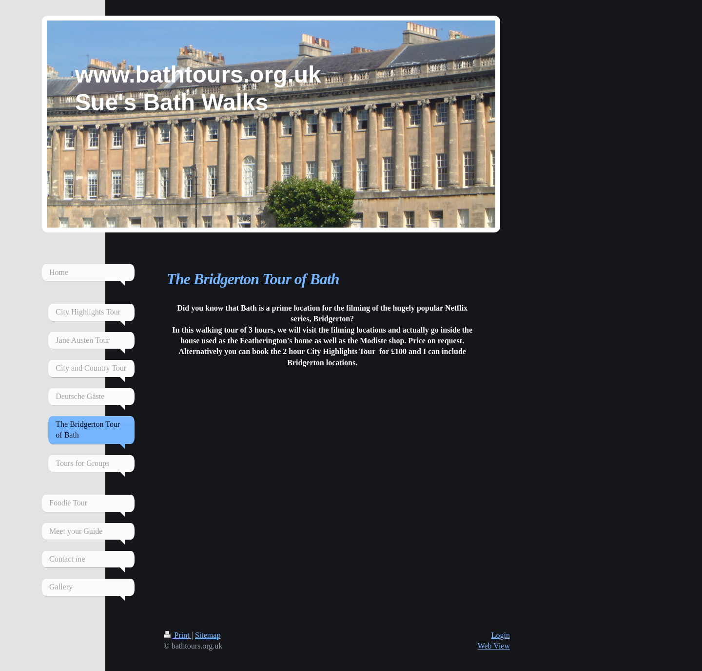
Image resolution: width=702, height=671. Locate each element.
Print (178, 635)
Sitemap (207, 635)
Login (500, 635)
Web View (494, 646)
